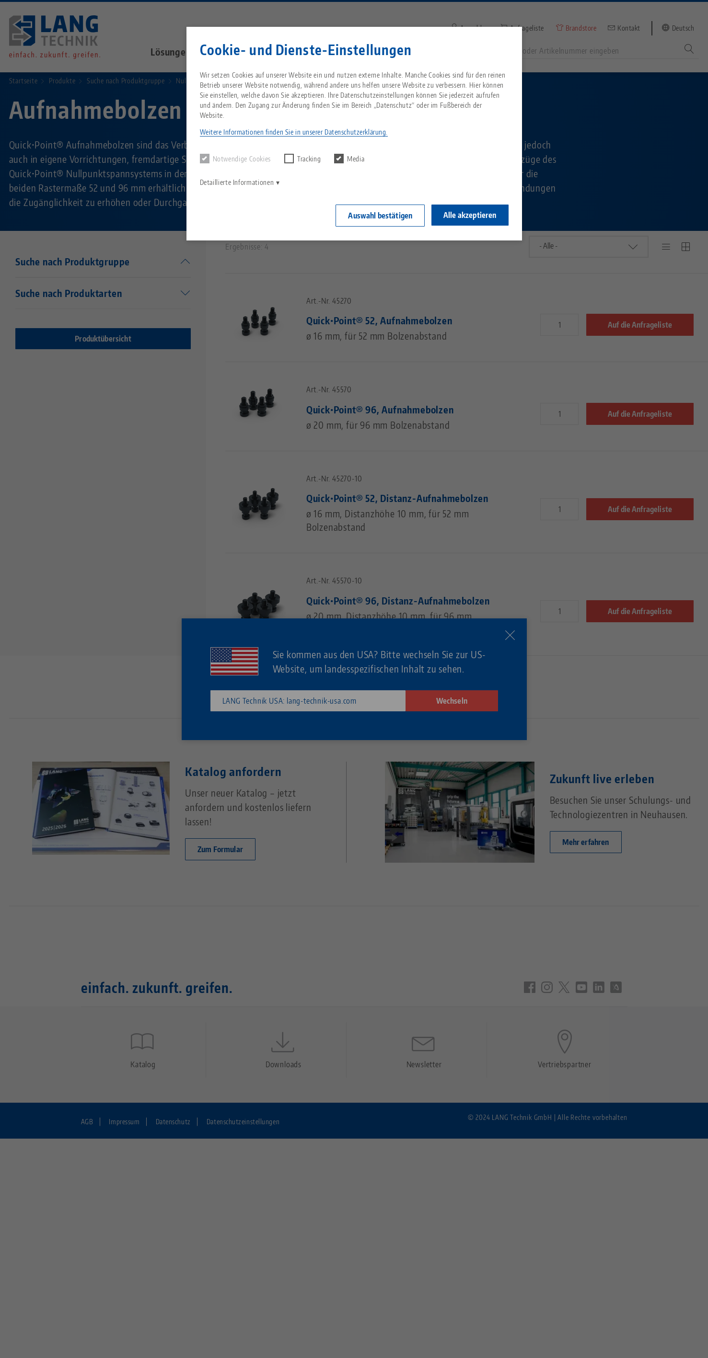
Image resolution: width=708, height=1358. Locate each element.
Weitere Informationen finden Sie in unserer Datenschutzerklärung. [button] (294, 132)
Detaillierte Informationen (237, 182)
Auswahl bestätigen (379, 215)
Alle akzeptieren (470, 214)
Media (349, 158)
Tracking (302, 158)
